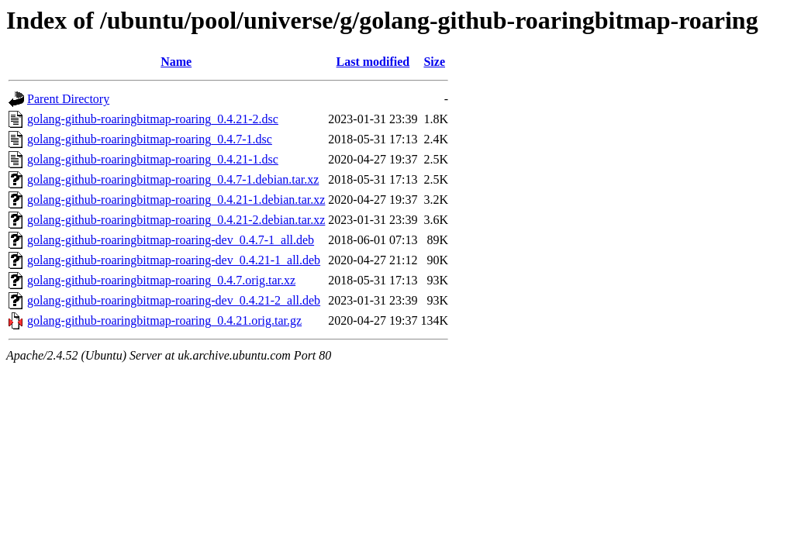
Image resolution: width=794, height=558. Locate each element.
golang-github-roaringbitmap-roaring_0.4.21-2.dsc (152, 119)
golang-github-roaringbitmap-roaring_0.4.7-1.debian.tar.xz (173, 179)
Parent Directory (68, 98)
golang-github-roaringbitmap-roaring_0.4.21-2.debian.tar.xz (176, 219)
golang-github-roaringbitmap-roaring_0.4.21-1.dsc (152, 159)
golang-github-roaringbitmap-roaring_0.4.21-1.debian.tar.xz (176, 199)
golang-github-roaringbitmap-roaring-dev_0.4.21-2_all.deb (173, 300)
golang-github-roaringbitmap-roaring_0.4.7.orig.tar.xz (161, 280)
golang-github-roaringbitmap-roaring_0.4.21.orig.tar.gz (164, 320)
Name (176, 61)
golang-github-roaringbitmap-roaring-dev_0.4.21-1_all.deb (173, 260)
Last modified (373, 61)
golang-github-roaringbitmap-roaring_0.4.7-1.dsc (149, 139)
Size (434, 61)
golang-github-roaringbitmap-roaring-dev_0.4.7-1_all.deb (170, 239)
